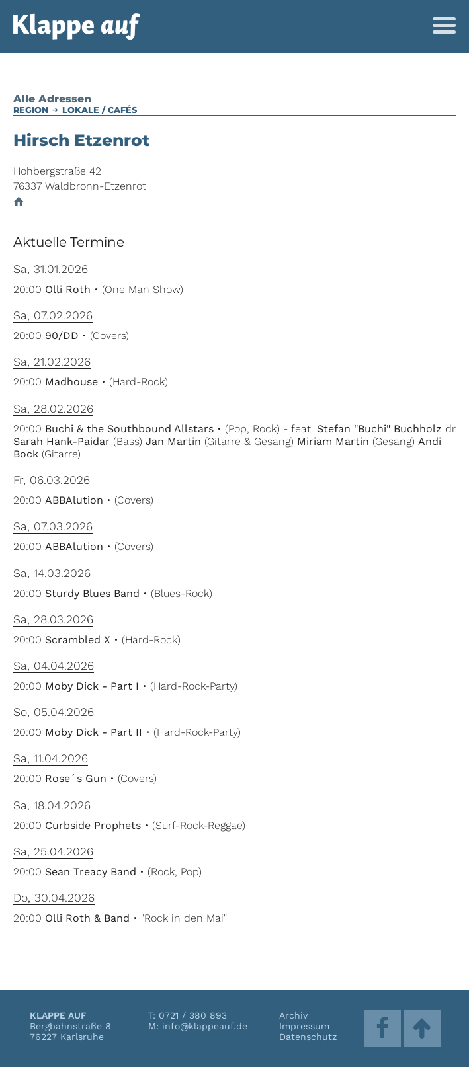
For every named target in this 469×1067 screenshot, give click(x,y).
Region (30, 110)
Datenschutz (308, 1036)
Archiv (293, 1015)
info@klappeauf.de (204, 1026)
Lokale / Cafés (99, 110)
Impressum (304, 1026)
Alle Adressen (52, 99)
